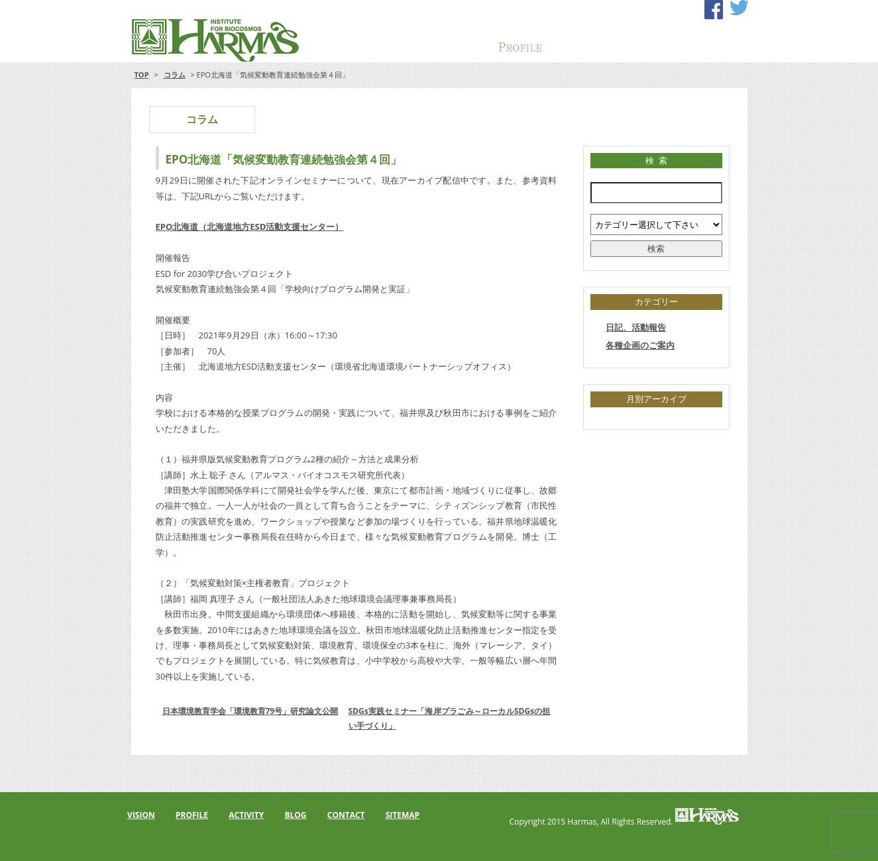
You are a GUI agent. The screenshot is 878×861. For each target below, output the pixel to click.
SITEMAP (402, 815)
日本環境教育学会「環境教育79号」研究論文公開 (250, 711)
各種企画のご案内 (640, 345)
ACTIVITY (585, 42)
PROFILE (520, 42)
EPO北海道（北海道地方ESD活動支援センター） (250, 226)
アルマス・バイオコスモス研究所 (205, 39)
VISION (455, 42)
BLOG (295, 815)
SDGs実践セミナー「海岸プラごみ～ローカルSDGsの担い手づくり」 (450, 718)
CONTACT (715, 42)
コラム (175, 74)
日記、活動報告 (636, 327)
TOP (142, 74)
